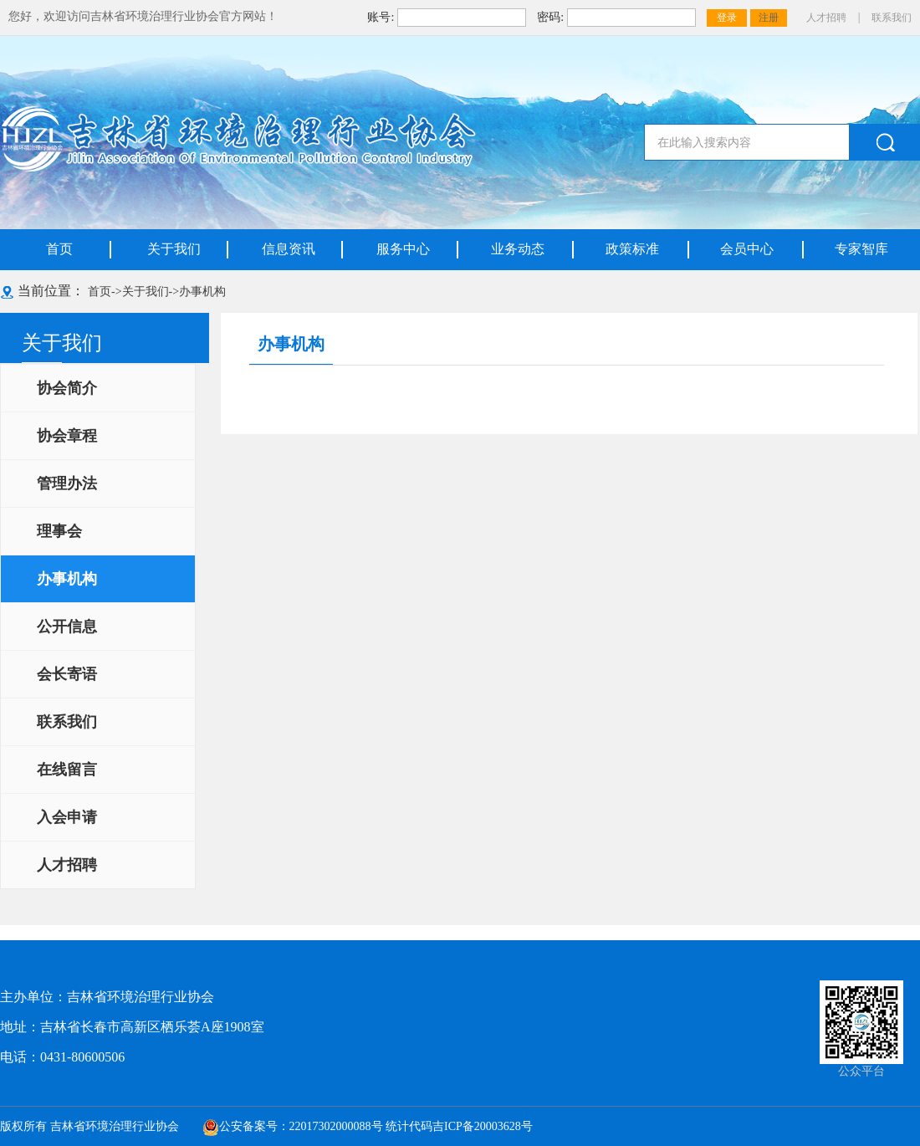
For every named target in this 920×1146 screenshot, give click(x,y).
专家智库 (861, 249)
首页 (59, 249)
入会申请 (67, 817)
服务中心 (403, 249)
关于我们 (174, 249)
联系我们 (891, 17)
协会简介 (67, 388)
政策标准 (632, 249)
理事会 (59, 531)
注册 (769, 17)
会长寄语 (67, 674)
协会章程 (67, 435)
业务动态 (517, 249)
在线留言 (67, 769)
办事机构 (202, 291)
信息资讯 (288, 249)
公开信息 (67, 626)
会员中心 (747, 249)
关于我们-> (151, 291)
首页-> (105, 291)
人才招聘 (826, 17)
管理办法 (67, 483)
